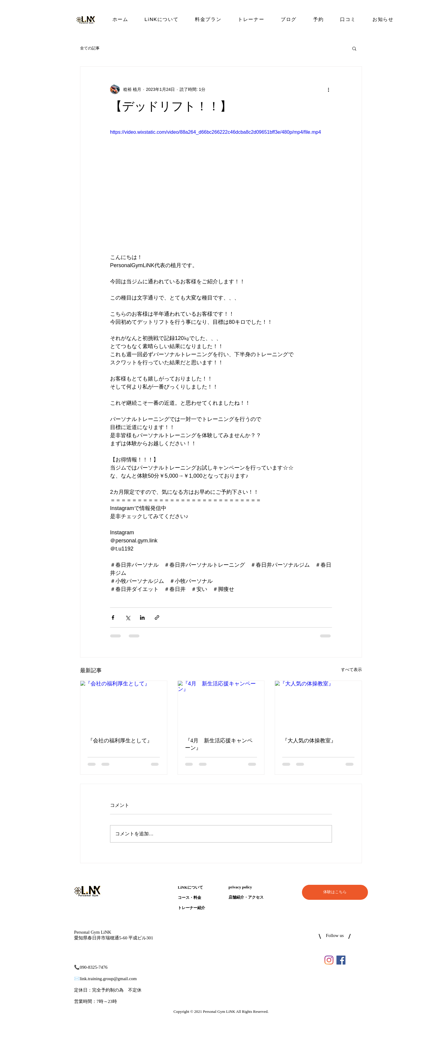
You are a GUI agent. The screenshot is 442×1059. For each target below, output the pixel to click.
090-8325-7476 (94, 967)
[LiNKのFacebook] (340, 960)
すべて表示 (351, 669)
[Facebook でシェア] (113, 617)
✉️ (77, 978)
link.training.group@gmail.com (108, 978)
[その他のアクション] (328, 89)
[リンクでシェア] (157, 617)
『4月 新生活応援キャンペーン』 (218, 744)
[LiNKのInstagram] (328, 960)
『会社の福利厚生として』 (120, 741)
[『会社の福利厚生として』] (123, 705)
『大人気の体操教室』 (309, 741)
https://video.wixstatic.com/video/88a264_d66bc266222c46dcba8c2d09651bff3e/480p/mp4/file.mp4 (215, 132)
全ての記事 (90, 48)
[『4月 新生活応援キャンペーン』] (221, 705)
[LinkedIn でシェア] (142, 617)
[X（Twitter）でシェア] (127, 617)
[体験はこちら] (335, 892)
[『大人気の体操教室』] (318, 705)
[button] (354, 48)
